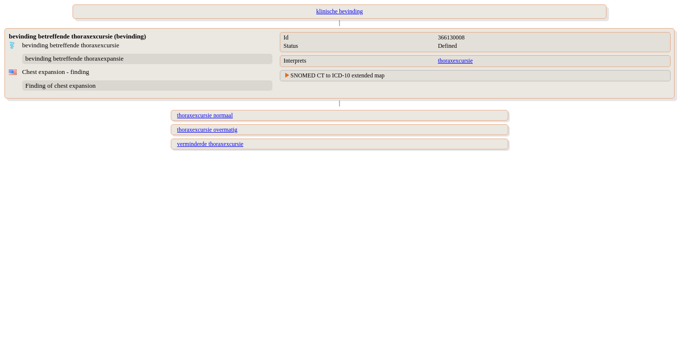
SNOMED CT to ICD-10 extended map (338, 75)
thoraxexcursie (455, 60)
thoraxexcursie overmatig (207, 129)
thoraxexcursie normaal (205, 115)
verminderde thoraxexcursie (210, 144)
